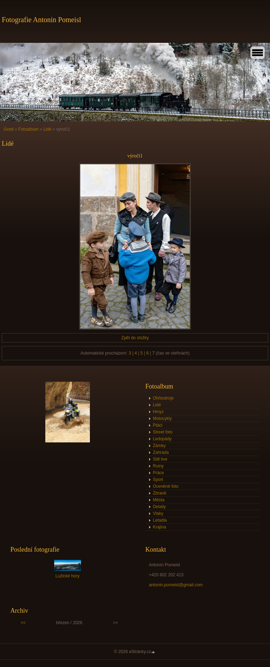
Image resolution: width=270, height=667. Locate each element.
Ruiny (158, 465)
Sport (158, 479)
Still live (160, 459)
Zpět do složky (135, 337)
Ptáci (157, 425)
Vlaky (158, 513)
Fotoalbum (28, 129)
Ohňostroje (163, 398)
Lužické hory (68, 575)
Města (158, 499)
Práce (158, 472)
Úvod (9, 129)
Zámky (159, 445)
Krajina (159, 527)
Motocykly (162, 418)
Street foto (162, 432)
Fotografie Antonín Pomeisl (41, 20)
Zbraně (159, 493)
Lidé (47, 129)
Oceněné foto (165, 486)
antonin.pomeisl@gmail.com (176, 584)
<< (23, 622)
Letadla (160, 520)
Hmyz (158, 411)
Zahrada (161, 452)
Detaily (159, 506)
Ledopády (162, 438)
